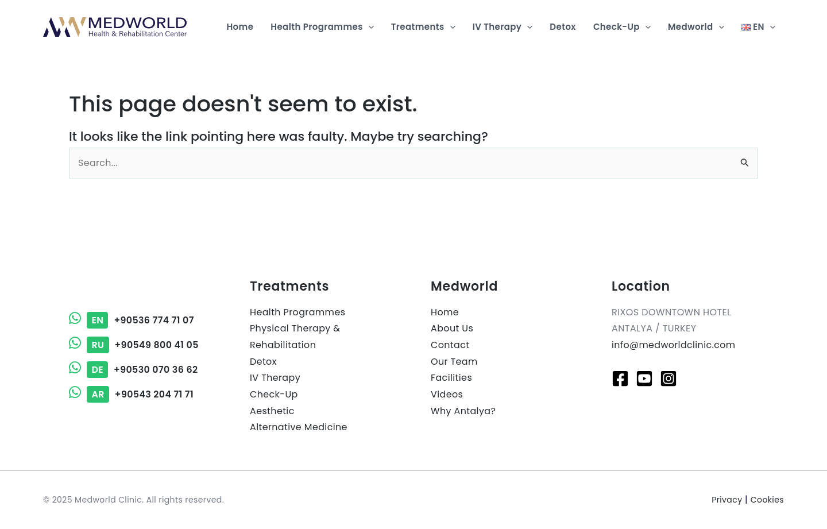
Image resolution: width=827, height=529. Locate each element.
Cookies (767, 500)
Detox (263, 361)
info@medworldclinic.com (674, 345)
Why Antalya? (463, 411)
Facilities (451, 378)
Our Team (454, 361)
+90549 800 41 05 (134, 345)
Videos (447, 394)
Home (445, 312)
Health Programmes (298, 312)
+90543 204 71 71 (132, 394)
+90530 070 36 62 (134, 369)
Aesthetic (272, 411)
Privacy (727, 500)
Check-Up (274, 394)
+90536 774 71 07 (132, 320)
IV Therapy (275, 378)
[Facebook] (620, 378)
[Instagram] (668, 378)
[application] (368, 27)
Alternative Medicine (299, 428)
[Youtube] (644, 378)
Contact (450, 345)
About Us (452, 328)
